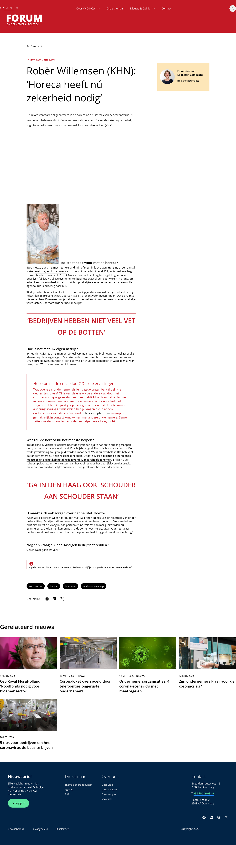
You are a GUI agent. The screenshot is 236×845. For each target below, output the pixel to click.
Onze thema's (115, 8)
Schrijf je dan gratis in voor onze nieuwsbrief (106, 567)
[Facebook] (47, 599)
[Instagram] (219, 817)
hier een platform (97, 413)
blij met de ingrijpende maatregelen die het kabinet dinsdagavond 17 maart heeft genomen (79, 458)
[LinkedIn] (54, 599)
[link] (28, 666)
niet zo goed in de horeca (50, 271)
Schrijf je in (18, 803)
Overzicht (34, 46)
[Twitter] (62, 599)
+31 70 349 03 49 (204, 793)
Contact (166, 8)
